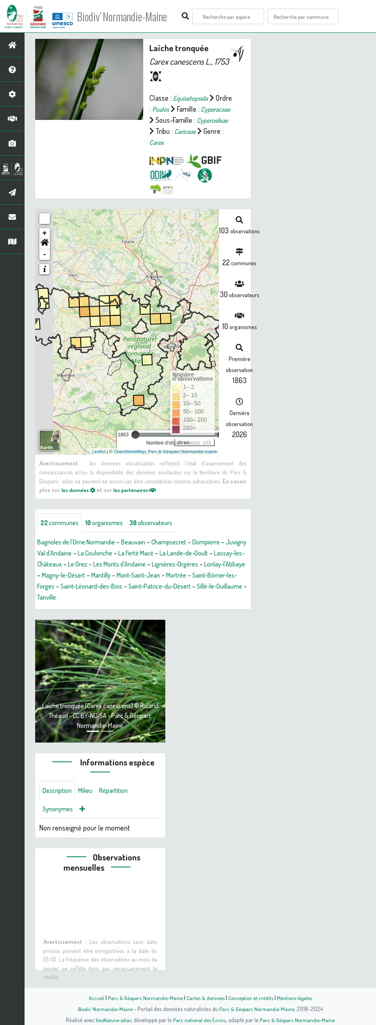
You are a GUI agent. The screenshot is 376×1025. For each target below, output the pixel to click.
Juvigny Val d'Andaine (68, 553)
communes (62, 522)
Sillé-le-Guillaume (138, 597)
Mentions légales (299, 997)
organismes (110, 522)
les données (80, 489)
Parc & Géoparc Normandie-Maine (141, 997)
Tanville (181, 597)
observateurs (162, 522)
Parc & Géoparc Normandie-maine (182, 451)
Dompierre (224, 542)
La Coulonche (125, 553)
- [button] (45, 255)
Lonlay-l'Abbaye (90, 575)
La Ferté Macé (171, 553)
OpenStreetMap (130, 451)
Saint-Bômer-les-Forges (123, 586)
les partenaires (142, 489)
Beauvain (144, 542)
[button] (44, 244)
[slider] (135, 435)
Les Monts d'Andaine (183, 564)
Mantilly (185, 575)
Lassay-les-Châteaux (89, 564)
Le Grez (136, 564)
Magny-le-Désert (143, 575)
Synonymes (60, 811)
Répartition (121, 791)
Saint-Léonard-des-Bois (198, 586)
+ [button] (45, 233)
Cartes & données (205, 997)
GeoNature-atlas (111, 1019)
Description (59, 791)
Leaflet (99, 451)
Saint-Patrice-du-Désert (72, 597)
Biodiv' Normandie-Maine (134, 16)
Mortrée (69, 586)
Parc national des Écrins (198, 1019)
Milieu (90, 791)
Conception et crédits (253, 997)
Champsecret (183, 542)
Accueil (90, 997)
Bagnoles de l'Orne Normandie (81, 542)
